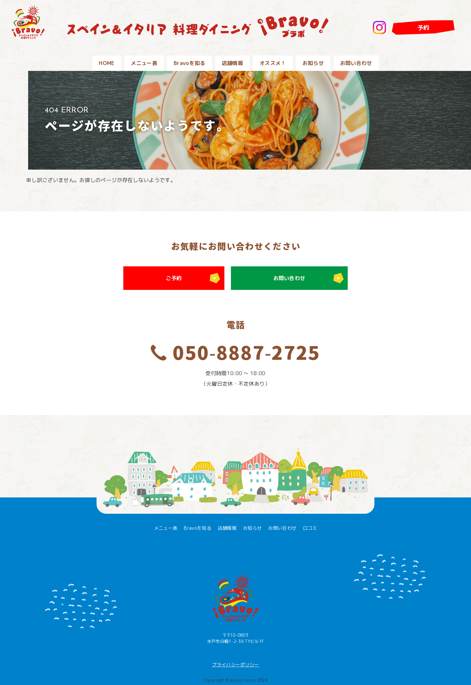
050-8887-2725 (246, 353)
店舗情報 (232, 63)
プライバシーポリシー (235, 664)
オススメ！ (272, 63)
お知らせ (313, 63)
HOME (106, 63)
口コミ (310, 528)
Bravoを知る (189, 63)
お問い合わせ (356, 63)
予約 (423, 28)
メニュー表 (144, 63)
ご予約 (174, 278)
